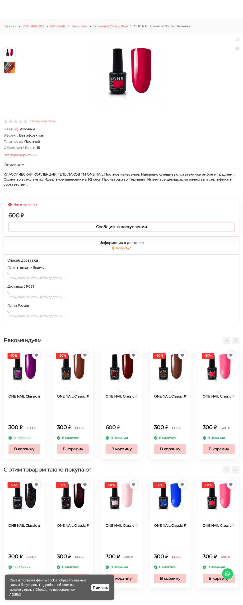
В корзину (24, 449)
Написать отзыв (43, 121)
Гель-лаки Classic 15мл (110, 26)
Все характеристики (20, 155)
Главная (10, 26)
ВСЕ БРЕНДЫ (33, 26)
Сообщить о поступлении (121, 227)
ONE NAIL (58, 26)
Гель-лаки (79, 26)
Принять (100, 587)
